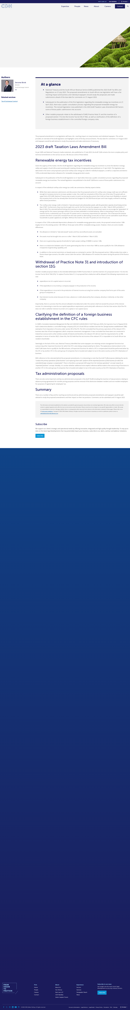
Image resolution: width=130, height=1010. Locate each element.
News (86, 6)
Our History (58, 990)
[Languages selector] (124, 1)
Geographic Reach (82, 992)
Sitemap (115, 1007)
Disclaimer (106, 1007)
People (77, 6)
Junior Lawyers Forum (61, 997)
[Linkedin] (12, 1007)
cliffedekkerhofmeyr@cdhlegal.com (49, 413)
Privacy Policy (99, 1007)
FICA (111, 1007)
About (96, 6)
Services (79, 990)
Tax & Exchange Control (9, 101)
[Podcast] (18, 1007)
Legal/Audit (92, 1007)
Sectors (79, 987)
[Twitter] (6, 1007)
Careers (107, 6)
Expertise (65, 6)
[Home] (6, 6)
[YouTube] (15, 1007)
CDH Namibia (113, 1)
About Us (58, 987)
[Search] (127, 6)
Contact (36, 995)
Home (36, 987)
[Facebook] (3, 1007)
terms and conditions (47, 411)
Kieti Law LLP (102, 1)
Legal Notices (84, 1007)
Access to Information (74, 1007)
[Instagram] (9, 1007)
